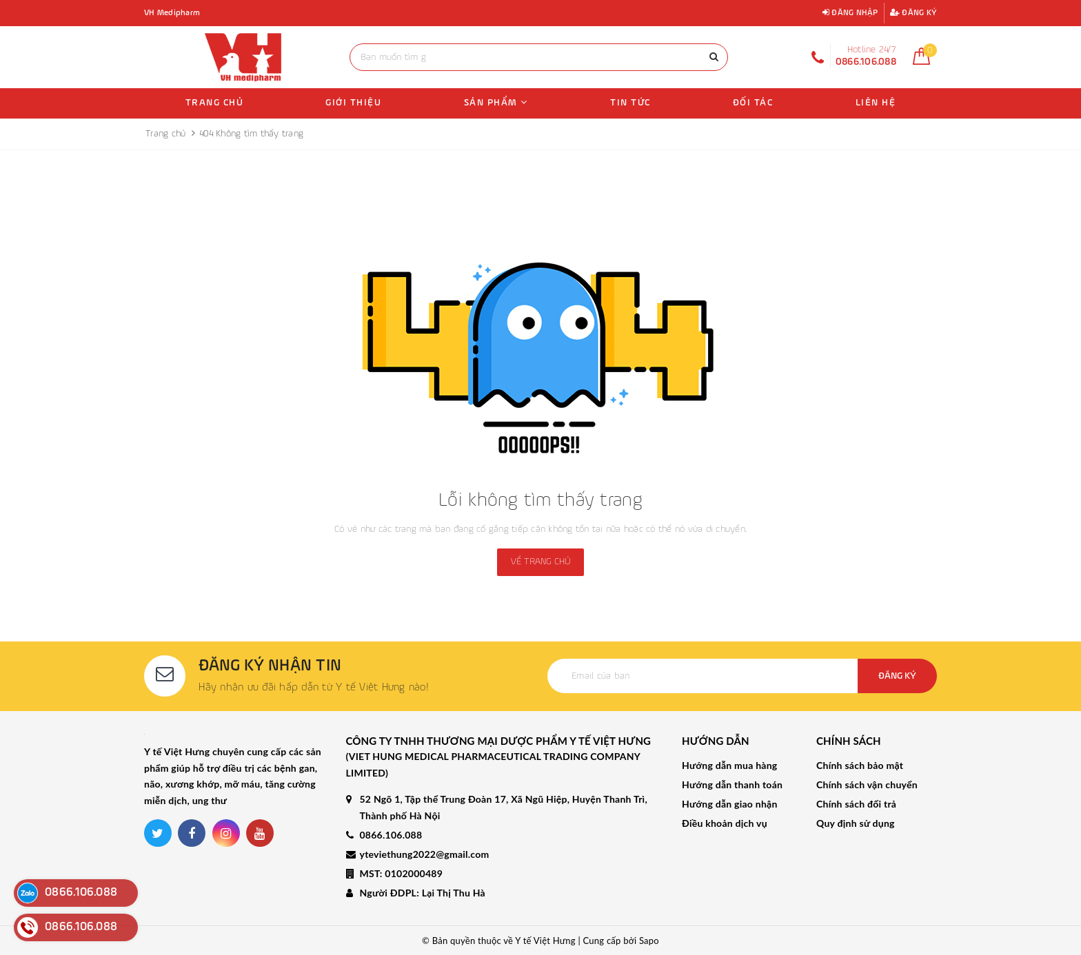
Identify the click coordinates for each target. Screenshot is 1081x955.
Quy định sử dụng (855, 823)
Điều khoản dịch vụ (724, 823)
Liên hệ (876, 102)
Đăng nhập (850, 12)
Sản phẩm (496, 102)
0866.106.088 (391, 835)
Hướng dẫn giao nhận (730, 804)
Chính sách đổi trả (856, 804)
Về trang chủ (540, 561)
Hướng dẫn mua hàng (729, 765)
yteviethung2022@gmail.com (424, 854)
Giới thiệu (353, 102)
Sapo (649, 940)
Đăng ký (913, 12)
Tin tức (630, 102)
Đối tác (753, 102)
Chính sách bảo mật (859, 765)
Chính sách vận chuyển (867, 784)
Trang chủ (214, 102)
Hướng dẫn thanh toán (732, 784)
